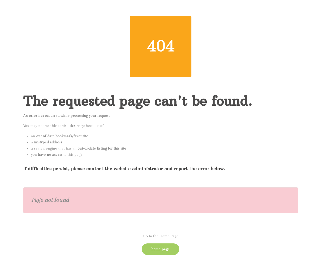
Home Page (160, 249)
